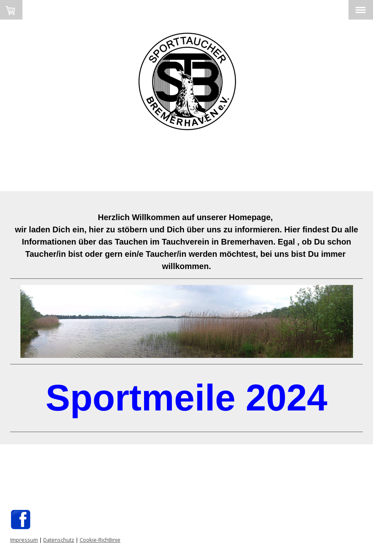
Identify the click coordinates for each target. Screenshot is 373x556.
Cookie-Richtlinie (100, 539)
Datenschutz (58, 539)
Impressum (24, 539)
